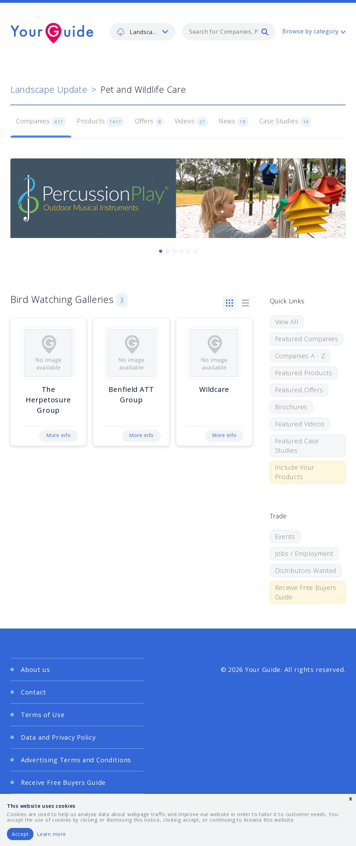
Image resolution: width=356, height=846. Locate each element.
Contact (33, 692)
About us (35, 669)
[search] (265, 31)
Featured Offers (299, 390)
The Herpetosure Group (48, 400)
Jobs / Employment (304, 553)
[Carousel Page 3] (174, 251)
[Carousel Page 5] (188, 251)
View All (287, 322)
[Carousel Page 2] (167, 251)
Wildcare (214, 389)
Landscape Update (48, 89)
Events (285, 536)
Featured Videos (300, 424)
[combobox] (228, 31)
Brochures (291, 407)
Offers (149, 121)
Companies (41, 121)
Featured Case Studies (297, 445)
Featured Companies (306, 339)
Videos (191, 121)
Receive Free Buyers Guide (306, 592)
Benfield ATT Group (131, 394)
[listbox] (142, 31)
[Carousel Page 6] (195, 251)
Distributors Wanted (306, 570)
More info (58, 435)
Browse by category (310, 31)
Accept (20, 834)
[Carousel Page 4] (181, 251)
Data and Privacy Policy (58, 737)
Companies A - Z (300, 356)
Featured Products (303, 373)
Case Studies (285, 121)
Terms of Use (43, 715)
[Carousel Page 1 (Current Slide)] (160, 251)
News (233, 121)
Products (100, 121)
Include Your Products (295, 472)
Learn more (51, 834)
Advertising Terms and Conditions (76, 760)
